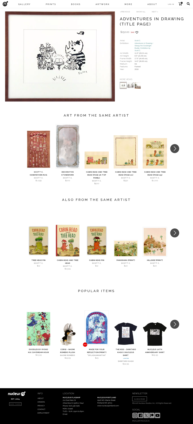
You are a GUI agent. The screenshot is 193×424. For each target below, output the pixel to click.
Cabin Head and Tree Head (67, 261)
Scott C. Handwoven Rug (38, 173)
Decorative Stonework (67, 173)
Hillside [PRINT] (155, 260)
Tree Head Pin (38, 260)
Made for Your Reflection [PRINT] (96, 350)
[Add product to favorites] (136, 32)
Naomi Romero (67, 355)
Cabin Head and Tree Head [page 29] (155, 173)
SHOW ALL (140, 12)
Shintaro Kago (126, 361)
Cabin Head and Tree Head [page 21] (126, 173)
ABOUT (41, 398)
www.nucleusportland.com (108, 406)
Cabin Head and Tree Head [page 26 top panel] (96, 175)
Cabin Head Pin (96, 260)
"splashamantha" (96, 355)
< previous (125, 12)
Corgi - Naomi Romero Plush (67, 350)
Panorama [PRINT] (126, 260)
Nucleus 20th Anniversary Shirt (155, 350)
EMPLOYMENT (43, 413)
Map (81, 403)
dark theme (15, 404)
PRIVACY (41, 406)
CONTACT (41, 409)
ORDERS (41, 402)
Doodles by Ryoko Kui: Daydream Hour (38, 350)
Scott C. (138, 41)
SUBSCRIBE (139, 399)
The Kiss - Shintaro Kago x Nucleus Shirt (126, 352)
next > (155, 12)
